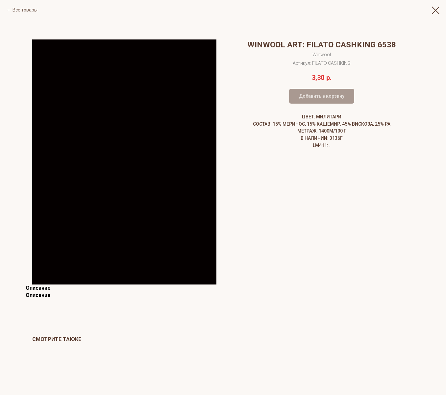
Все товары (24, 9)
